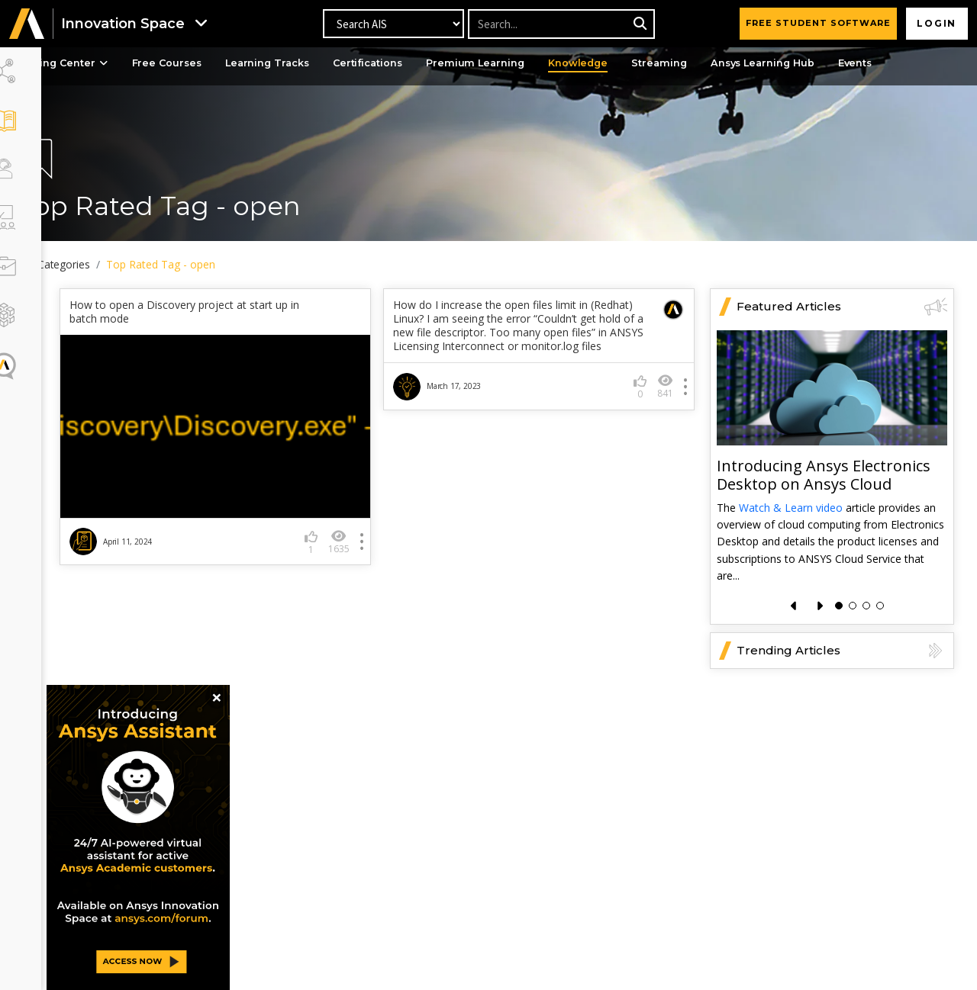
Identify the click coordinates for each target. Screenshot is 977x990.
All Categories (103, 264)
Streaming (735, 63)
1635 (361, 538)
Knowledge (651, 63)
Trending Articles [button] (842, 647)
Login (935, 23)
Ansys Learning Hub (843, 63)
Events (941, 63)
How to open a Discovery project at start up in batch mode (230, 309)
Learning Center (108, 63)
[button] (26, 24)
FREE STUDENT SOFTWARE (815, 23)
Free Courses (220, 63)
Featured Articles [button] (842, 303)
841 (665, 397)
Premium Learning (544, 63)
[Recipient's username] (560, 24)
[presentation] (794, 603)
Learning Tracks (326, 63)
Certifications (431, 63)
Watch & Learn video (791, 504)
